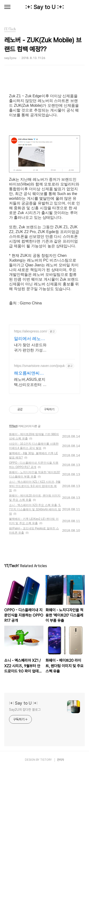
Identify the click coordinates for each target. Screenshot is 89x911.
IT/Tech (13, 568)
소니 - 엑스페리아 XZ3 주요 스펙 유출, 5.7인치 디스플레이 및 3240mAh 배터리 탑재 (35, 652)
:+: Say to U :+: (44, 7)
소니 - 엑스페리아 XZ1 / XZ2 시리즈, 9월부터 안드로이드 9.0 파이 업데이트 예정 (35, 628)
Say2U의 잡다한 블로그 (25, 852)
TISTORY (46, 902)
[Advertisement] (44, 112)
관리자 (60, 902)
